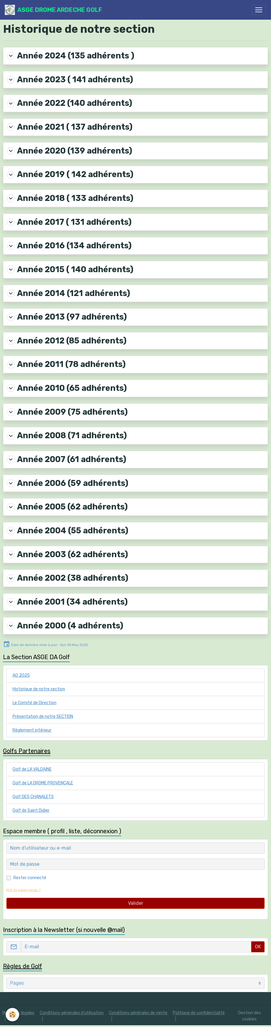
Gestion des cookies (249, 1016)
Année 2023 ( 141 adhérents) (70, 79)
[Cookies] (12, 1014)
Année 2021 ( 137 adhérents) (70, 127)
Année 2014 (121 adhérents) (68, 293)
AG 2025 (21, 675)
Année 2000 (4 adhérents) (65, 626)
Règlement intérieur (32, 730)
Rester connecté (29, 877)
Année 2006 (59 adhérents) (67, 483)
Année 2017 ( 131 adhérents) (69, 222)
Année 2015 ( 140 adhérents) (70, 269)
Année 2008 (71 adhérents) (67, 435)
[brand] (53, 10)
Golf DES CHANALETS (33, 796)
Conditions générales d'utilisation (72, 1012)
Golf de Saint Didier (31, 810)
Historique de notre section (39, 689)
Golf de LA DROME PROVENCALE (43, 783)
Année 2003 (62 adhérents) (67, 554)
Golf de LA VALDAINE (32, 769)
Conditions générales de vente (138, 1012)
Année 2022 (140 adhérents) (69, 103)
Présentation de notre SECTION (43, 716)
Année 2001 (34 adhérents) (67, 602)
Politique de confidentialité (199, 1012)
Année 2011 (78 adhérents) (66, 364)
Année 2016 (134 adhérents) (69, 245)
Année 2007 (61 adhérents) (66, 459)
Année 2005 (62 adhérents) (67, 507)
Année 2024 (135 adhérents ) (70, 56)
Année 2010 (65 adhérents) (67, 388)
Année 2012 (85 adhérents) (67, 341)
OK (258, 946)
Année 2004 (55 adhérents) (67, 530)
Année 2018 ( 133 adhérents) (70, 198)
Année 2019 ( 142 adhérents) (70, 174)
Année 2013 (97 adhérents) (67, 317)
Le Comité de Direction (34, 702)
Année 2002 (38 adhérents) (67, 578)
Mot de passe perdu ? (23, 890)
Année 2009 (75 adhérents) (67, 412)
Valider (135, 903)
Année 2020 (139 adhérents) (69, 151)
